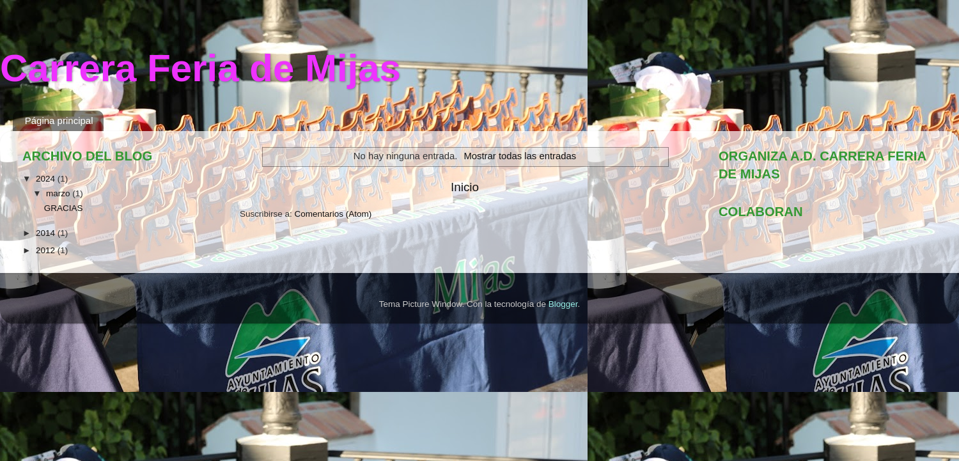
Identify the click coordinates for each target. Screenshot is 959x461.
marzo (59, 193)
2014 (47, 233)
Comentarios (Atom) (333, 214)
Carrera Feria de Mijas (200, 68)
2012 (47, 250)
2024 (47, 179)
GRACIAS (63, 208)
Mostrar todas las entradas (520, 156)
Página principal (59, 120)
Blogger (563, 304)
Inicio (465, 187)
